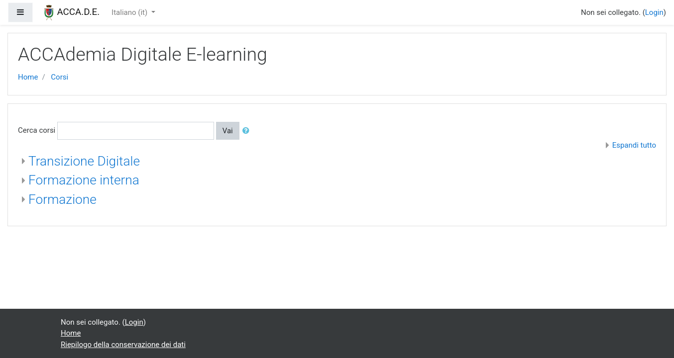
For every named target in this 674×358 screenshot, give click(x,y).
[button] (247, 131)
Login (654, 12)
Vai (228, 130)
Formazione (62, 199)
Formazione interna (83, 180)
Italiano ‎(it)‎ (130, 12)
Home (28, 77)
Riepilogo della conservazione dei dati (123, 344)
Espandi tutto (634, 145)
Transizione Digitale (84, 161)
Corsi (59, 77)
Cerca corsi (36, 130)
